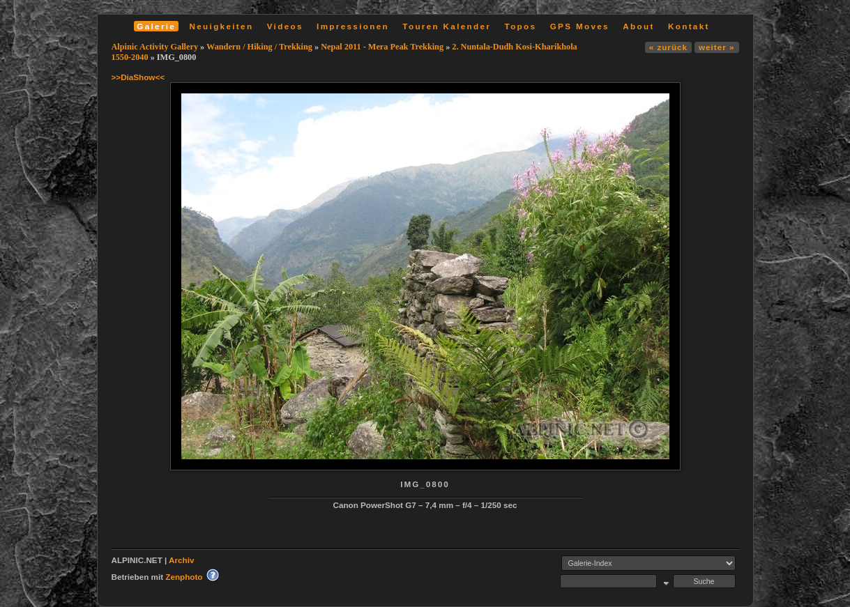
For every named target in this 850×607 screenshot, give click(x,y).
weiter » (716, 47)
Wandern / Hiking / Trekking (259, 47)
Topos (521, 26)
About (638, 26)
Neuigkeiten (222, 26)
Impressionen (353, 26)
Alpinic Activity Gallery (155, 47)
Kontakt (689, 26)
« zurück (668, 47)
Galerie (156, 26)
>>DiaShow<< (138, 77)
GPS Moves (579, 26)
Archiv (181, 559)
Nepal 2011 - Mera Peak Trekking (382, 47)
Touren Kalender (446, 26)
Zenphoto (183, 576)
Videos (285, 26)
